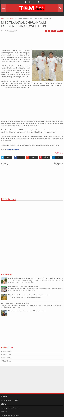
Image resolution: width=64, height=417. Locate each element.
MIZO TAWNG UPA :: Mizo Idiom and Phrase (15, 303)
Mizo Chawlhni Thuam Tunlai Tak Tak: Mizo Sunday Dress (27, 311)
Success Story (7, 358)
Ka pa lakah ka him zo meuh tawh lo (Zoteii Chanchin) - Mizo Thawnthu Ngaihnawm (35, 278)
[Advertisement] (32, 41)
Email (60, 31)
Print (53, 31)
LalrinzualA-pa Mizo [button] (12, 149)
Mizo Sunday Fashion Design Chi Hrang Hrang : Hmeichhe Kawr (29, 295)
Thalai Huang (59, 153)
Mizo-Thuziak (6, 354)
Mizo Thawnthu (7, 351)
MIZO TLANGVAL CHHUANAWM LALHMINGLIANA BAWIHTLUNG (23, 24)
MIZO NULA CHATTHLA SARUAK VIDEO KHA (23, 286)
